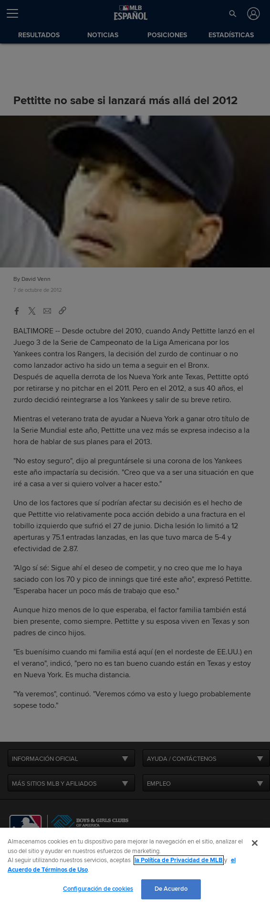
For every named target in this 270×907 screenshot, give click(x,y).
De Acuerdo (171, 889)
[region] (135, 867)
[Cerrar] (254, 843)
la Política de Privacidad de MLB (179, 860)
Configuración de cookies (98, 889)
